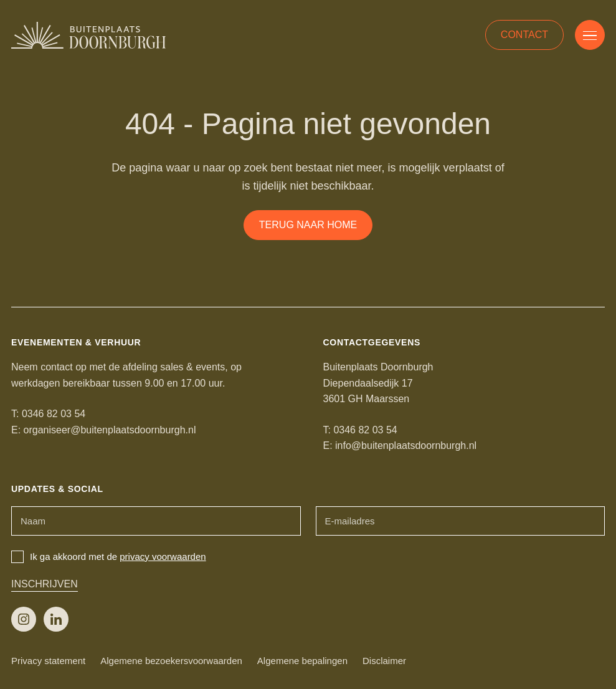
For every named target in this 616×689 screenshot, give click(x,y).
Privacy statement (48, 660)
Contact (524, 34)
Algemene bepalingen (302, 660)
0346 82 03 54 (53, 413)
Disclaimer (384, 660)
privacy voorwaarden (163, 556)
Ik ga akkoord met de (108, 556)
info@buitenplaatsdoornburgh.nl (405, 445)
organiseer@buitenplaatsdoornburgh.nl (110, 430)
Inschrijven (44, 584)
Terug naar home (308, 224)
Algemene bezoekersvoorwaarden (171, 660)
